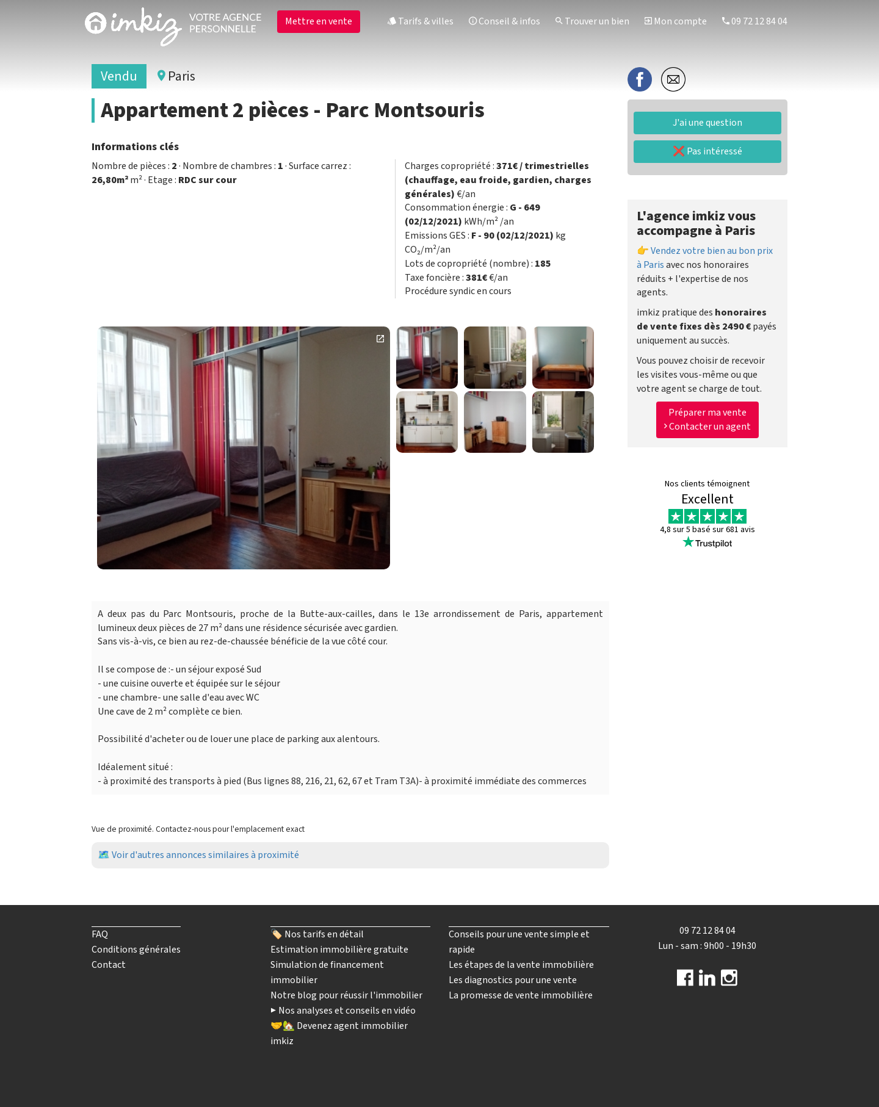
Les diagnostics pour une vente (513, 980)
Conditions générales (136, 949)
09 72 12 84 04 (754, 21)
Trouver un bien (592, 21)
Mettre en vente (318, 21)
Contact (109, 965)
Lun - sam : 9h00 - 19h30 (707, 946)
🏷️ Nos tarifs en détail (317, 934)
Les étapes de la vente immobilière (521, 965)
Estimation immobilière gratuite (339, 949)
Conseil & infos (504, 21)
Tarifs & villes (421, 21)
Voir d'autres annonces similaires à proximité (205, 855)
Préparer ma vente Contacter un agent (707, 419)
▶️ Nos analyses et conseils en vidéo (343, 1010)
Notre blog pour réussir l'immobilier (346, 995)
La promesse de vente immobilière (521, 995)
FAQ (100, 934)
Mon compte (676, 21)
